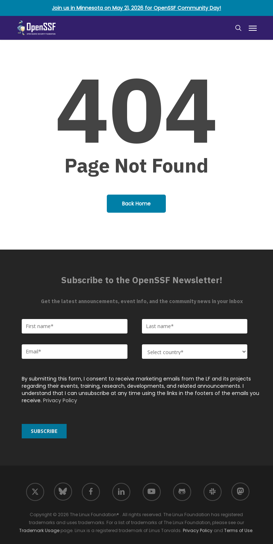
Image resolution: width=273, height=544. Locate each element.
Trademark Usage (39, 530)
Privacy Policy (60, 400)
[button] (253, 27)
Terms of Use (238, 530)
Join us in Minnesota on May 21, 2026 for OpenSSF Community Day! (136, 8)
